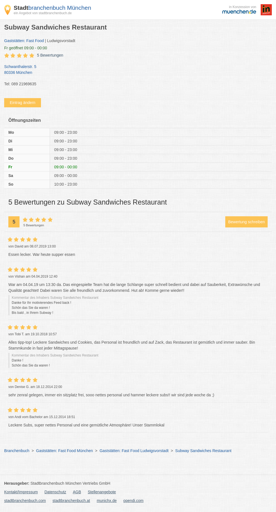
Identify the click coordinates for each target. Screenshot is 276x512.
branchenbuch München (52, 7)
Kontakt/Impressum (21, 492)
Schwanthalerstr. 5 (135, 70)
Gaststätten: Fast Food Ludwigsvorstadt (134, 450)
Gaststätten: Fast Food (24, 40)
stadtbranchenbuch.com (25, 500)
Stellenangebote (102, 492)
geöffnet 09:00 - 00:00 (25, 48)
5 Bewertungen (50, 55)
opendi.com (133, 500)
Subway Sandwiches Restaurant (203, 450)
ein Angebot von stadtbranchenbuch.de (43, 13)
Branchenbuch (16, 450)
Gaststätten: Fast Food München (64, 450)
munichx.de (107, 500)
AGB (77, 492)
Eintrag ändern (22, 102)
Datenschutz (55, 492)
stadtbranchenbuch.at (71, 500)
